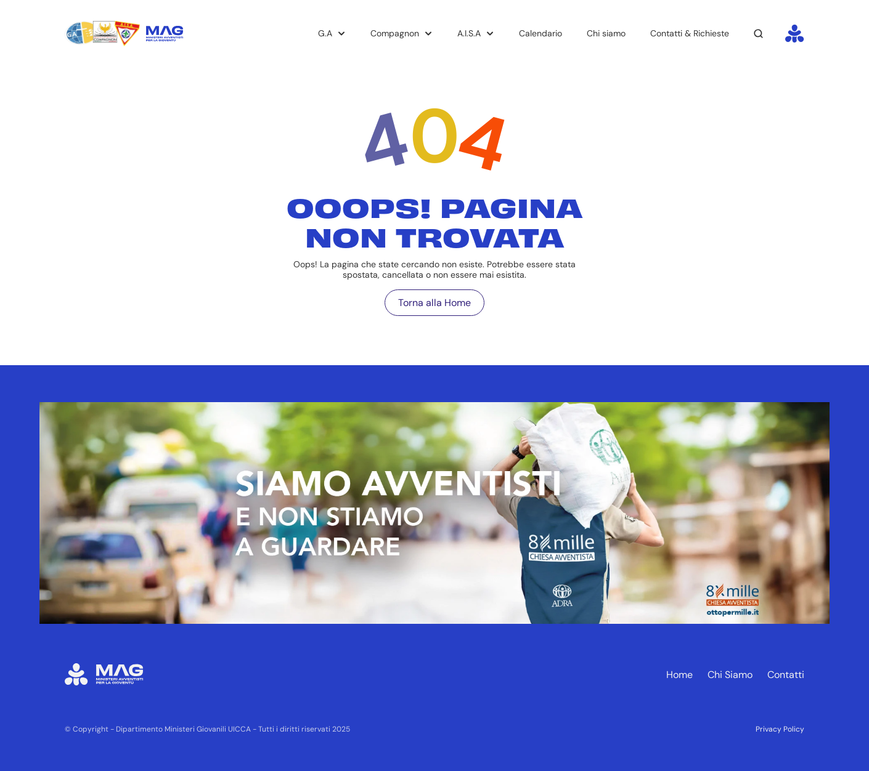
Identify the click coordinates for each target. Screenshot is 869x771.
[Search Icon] (758, 33)
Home (679, 674)
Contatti (785, 674)
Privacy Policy (780, 729)
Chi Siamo (730, 674)
